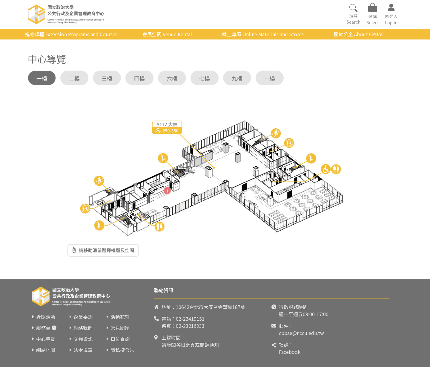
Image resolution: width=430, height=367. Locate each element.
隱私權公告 (122, 350)
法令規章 (83, 350)
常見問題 (120, 327)
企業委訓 (83, 316)
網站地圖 (45, 350)
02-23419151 (190, 318)
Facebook (289, 351)
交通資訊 (83, 338)
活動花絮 (120, 316)
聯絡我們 (83, 327)
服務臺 (43, 327)
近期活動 (45, 316)
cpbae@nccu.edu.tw (301, 332)
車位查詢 (120, 338)
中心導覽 (45, 338)
